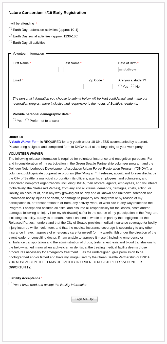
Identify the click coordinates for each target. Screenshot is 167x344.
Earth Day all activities (29, 42)
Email (17, 80)
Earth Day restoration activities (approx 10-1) (45, 30)
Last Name (72, 63)
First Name (21, 63)
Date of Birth (127, 63)
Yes (125, 86)
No (137, 86)
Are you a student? (132, 80)
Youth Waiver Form (25, 142)
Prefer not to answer (44, 121)
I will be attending (22, 23)
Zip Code (95, 80)
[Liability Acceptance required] (35, 279)
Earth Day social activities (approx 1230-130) (46, 36)
